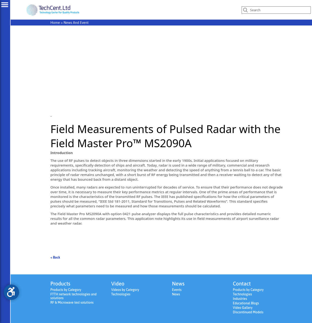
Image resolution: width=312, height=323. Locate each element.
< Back (55, 257)
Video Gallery (243, 308)
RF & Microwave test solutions (71, 302)
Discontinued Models (248, 312)
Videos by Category (125, 290)
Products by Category (65, 290)
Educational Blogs (246, 303)
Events (177, 290)
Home (55, 23)
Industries (240, 299)
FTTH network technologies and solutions (73, 296)
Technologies (120, 294)
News (176, 294)
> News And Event (69, 23)
